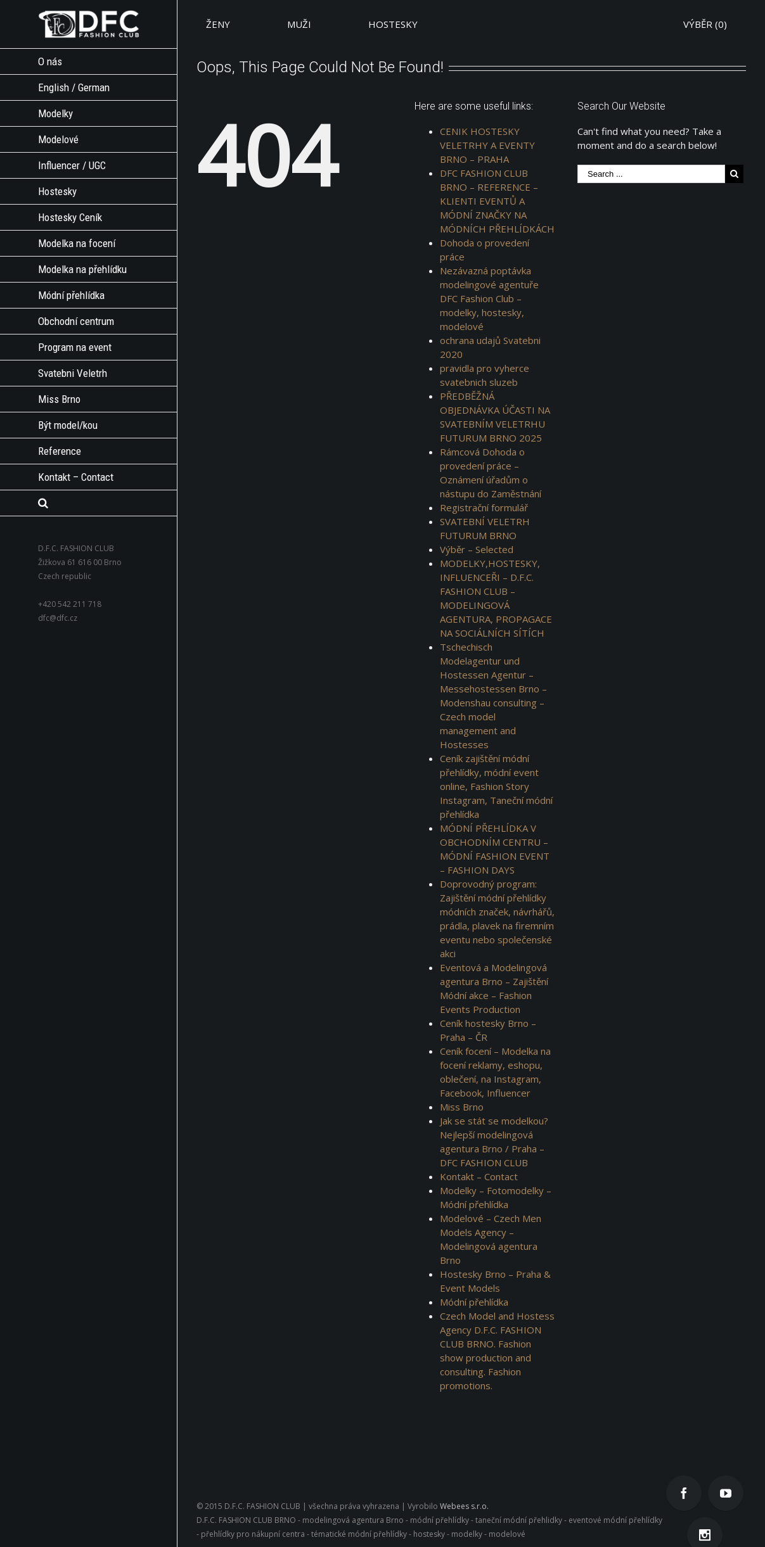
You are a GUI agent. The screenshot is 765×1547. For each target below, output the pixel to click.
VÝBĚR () (705, 24)
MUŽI (299, 24)
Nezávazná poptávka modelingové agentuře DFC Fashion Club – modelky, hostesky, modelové (489, 298)
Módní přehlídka (474, 1302)
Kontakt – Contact (479, 1176)
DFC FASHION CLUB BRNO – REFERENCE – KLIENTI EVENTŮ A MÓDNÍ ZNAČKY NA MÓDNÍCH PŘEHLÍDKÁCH (497, 201)
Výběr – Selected (476, 549)
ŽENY (218, 24)
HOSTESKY (393, 24)
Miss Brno (462, 1106)
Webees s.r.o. (464, 1506)
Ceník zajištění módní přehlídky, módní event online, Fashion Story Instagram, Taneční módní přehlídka (496, 786)
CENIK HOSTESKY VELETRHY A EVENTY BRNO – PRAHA (487, 145)
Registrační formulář (484, 507)
